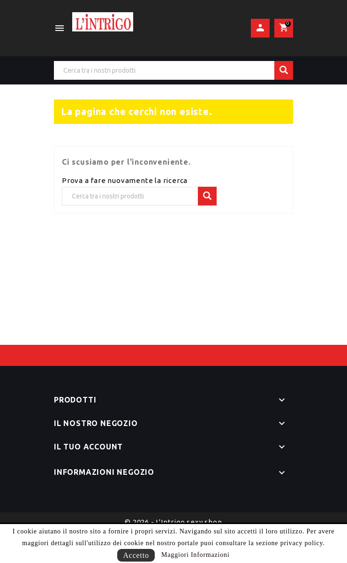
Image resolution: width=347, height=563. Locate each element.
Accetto (136, 555)
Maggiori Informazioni (195, 554)
